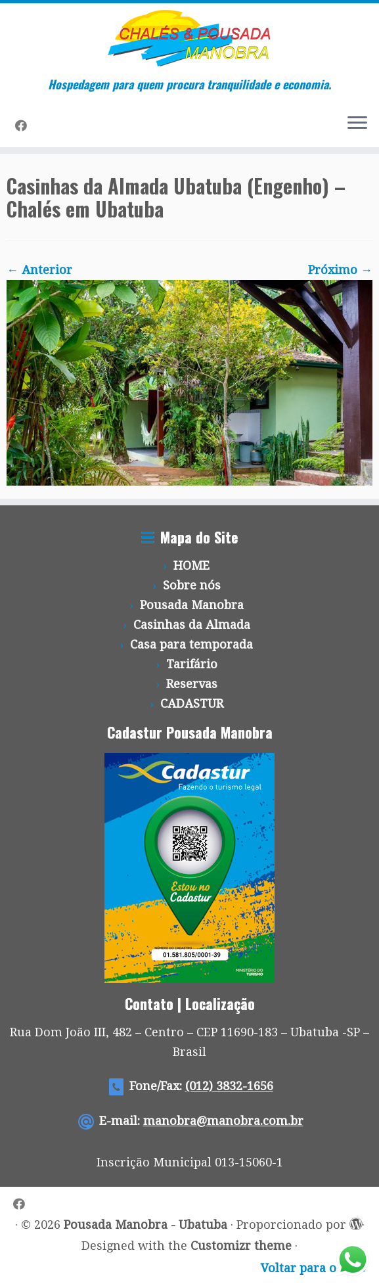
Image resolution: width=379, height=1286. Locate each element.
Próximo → (340, 270)
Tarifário (191, 664)
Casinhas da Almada (191, 625)
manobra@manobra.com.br (223, 1121)
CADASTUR (191, 703)
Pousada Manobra (192, 605)
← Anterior (39, 270)
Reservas (191, 684)
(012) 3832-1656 (229, 1086)
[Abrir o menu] (357, 123)
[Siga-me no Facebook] (25, 126)
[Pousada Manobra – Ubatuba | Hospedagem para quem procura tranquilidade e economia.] (189, 38)
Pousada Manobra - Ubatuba (145, 1224)
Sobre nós (192, 585)
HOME (191, 565)
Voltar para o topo (313, 1268)
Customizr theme (241, 1245)
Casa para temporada (191, 644)
